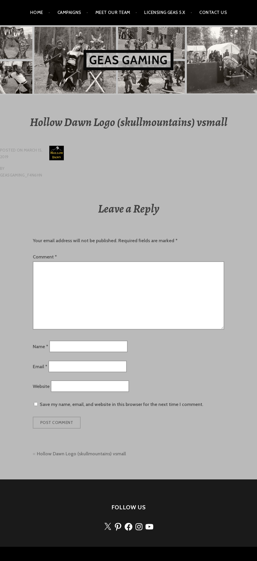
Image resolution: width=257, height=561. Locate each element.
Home (36, 12)
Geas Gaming (128, 60)
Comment (45, 257)
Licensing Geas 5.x (164, 12)
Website (41, 386)
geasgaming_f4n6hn (21, 175)
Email (40, 366)
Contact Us (213, 12)
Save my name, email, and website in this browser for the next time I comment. (121, 404)
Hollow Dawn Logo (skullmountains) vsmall (81, 453)
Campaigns (69, 12)
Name (40, 346)
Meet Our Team (112, 12)
